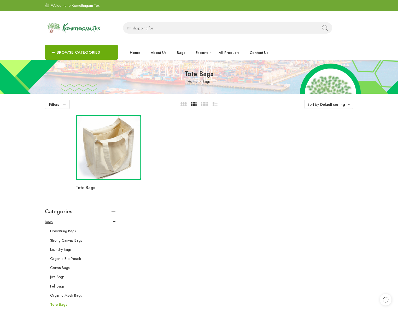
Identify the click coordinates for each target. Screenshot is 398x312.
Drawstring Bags (63, 137)
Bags (181, 52)
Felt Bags (57, 192)
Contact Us (259, 52)
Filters (54, 104)
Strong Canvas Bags (66, 147)
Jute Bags (57, 183)
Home (135, 52)
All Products (229, 52)
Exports (202, 52)
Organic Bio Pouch (65, 165)
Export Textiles (56, 248)
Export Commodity (60, 238)
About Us (158, 52)
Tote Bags (135, 175)
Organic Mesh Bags (66, 202)
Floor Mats (53, 220)
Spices (50, 229)
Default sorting (332, 104)
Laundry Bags (61, 156)
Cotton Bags (60, 174)
